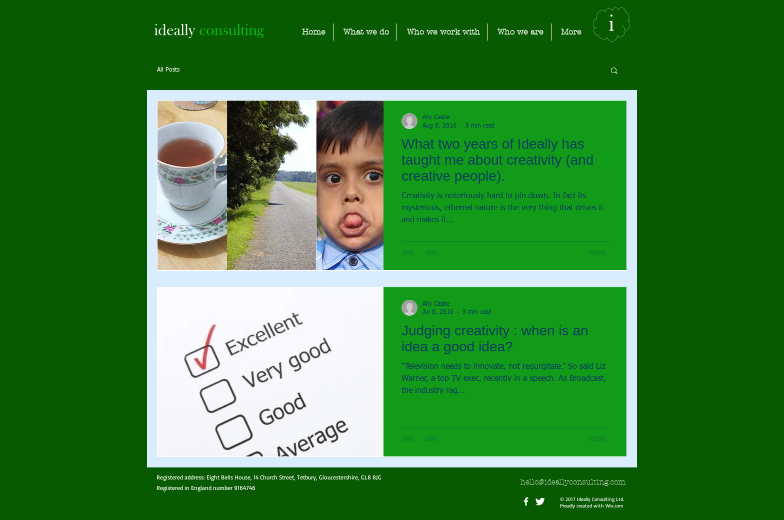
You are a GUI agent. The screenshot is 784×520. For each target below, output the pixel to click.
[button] (614, 71)
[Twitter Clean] (540, 501)
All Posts (168, 70)
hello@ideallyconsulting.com (573, 481)
